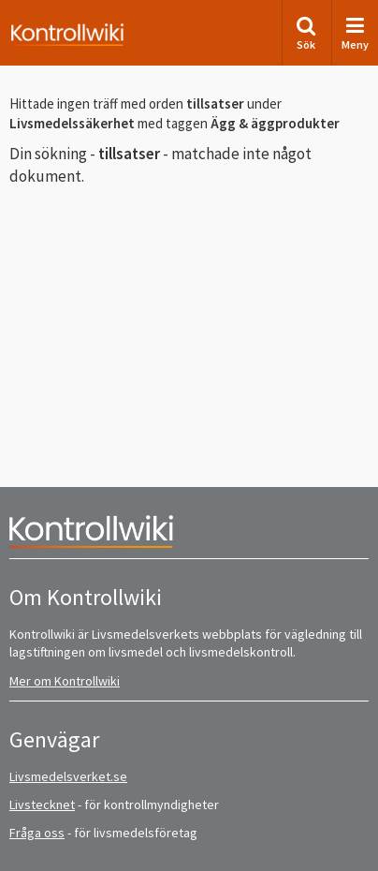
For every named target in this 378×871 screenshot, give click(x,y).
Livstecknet (42, 804)
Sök (306, 33)
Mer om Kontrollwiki (64, 680)
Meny (355, 33)
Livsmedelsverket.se (68, 776)
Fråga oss (37, 832)
